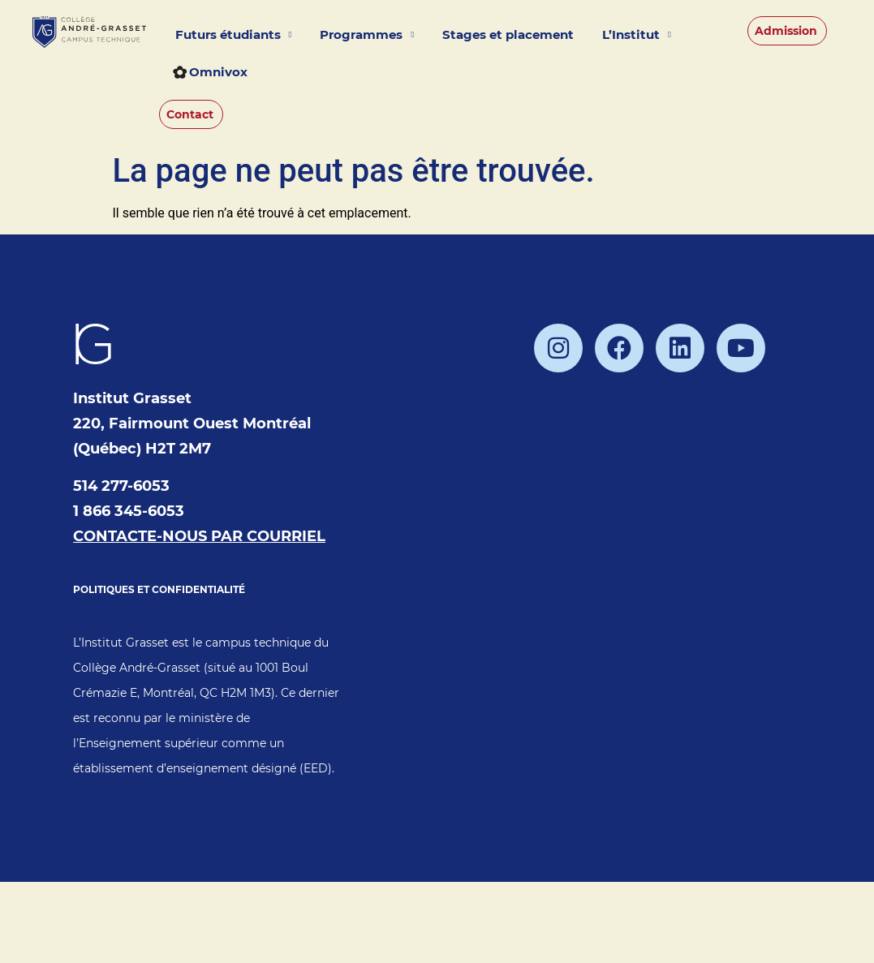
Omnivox (210, 72)
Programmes (367, 35)
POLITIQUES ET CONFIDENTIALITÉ (159, 589)
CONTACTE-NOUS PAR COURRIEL (199, 536)
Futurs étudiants (233, 35)
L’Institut (636, 35)
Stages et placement (508, 34)
